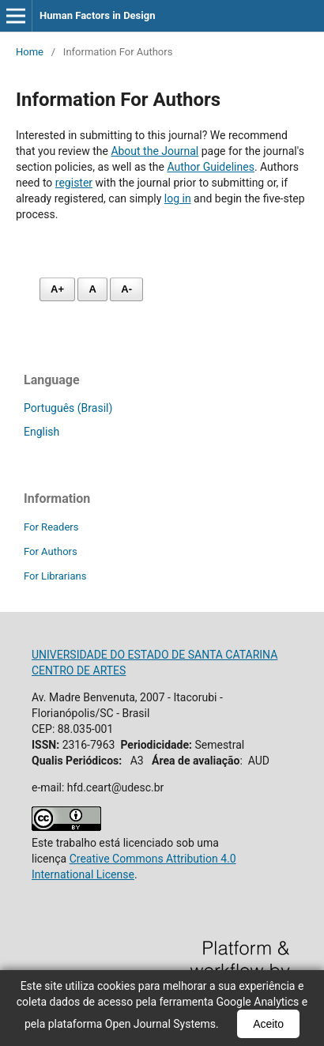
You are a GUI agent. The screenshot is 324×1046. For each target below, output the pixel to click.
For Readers (51, 527)
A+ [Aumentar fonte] (57, 289)
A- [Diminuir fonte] (126, 289)
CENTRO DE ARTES (79, 670)
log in (177, 198)
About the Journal (154, 151)
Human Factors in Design (98, 15)
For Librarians (55, 576)
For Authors (50, 551)
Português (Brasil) (68, 408)
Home (29, 52)
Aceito (268, 1024)
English (41, 431)
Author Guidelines (210, 166)
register (73, 182)
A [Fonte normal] (92, 289)
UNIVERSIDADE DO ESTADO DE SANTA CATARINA (154, 654)
